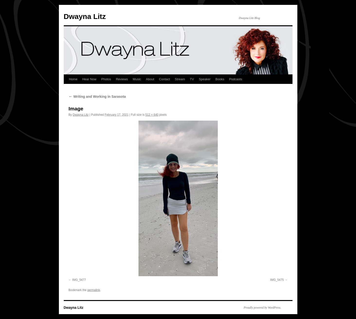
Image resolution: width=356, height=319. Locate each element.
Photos (106, 79)
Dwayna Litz (85, 16)
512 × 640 (151, 114)
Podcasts (235, 79)
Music (137, 79)
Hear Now (89, 79)
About (150, 79)
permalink (93, 290)
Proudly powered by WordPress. (262, 307)
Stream (180, 79)
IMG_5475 (277, 280)
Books (219, 79)
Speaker (204, 79)
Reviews (122, 79)
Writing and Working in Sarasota (97, 96)
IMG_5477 (79, 280)
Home (73, 79)
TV (192, 79)
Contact (164, 79)
